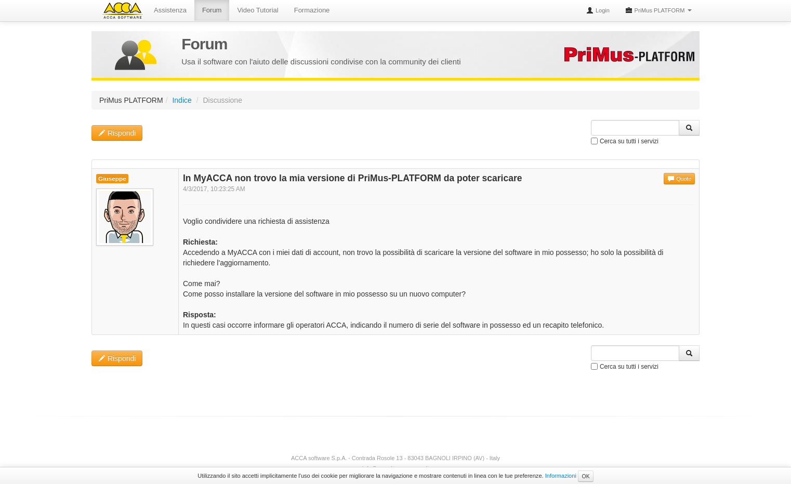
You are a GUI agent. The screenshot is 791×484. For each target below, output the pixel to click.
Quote (679, 178)
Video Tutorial (257, 10)
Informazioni (560, 476)
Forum (212, 10)
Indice (181, 100)
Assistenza (170, 10)
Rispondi (117, 133)
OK (585, 476)
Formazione (312, 10)
